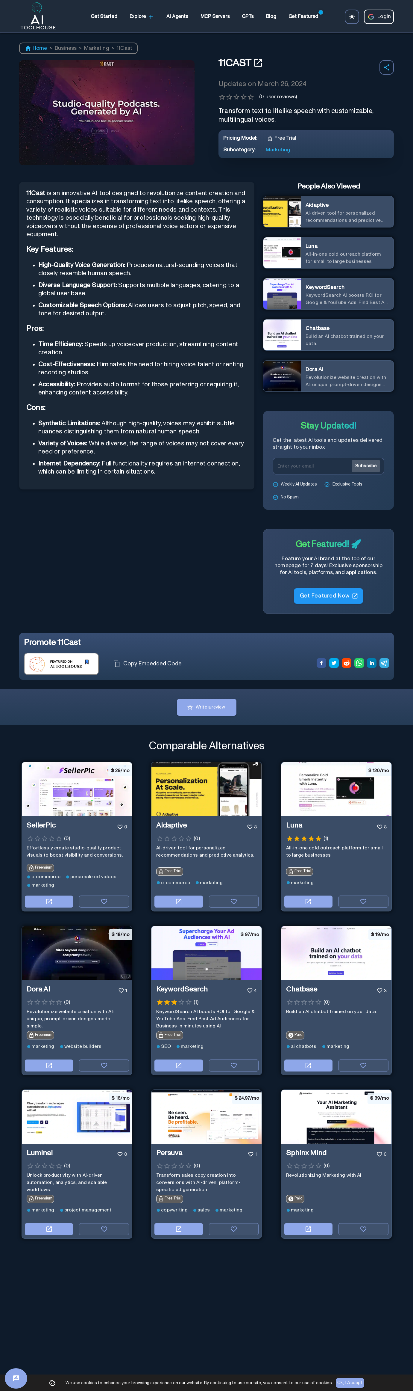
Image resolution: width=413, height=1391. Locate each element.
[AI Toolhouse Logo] (35, 16)
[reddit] (346, 664)
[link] (104, 16)
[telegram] (384, 664)
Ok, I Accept (350, 1383)
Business (66, 48)
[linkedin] (371, 664)
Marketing (96, 48)
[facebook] (321, 664)
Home (36, 48)
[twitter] (334, 664)
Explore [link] (142, 16)
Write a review (206, 707)
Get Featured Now (328, 594)
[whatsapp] (359, 664)
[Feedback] (16, 1378)
